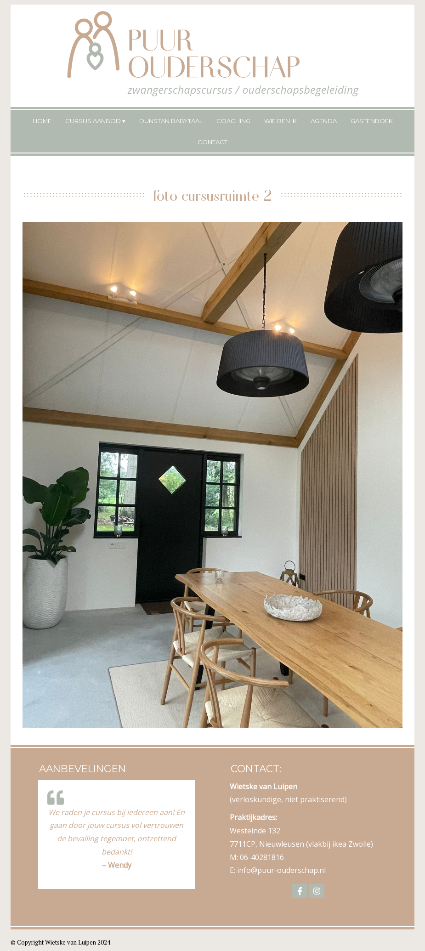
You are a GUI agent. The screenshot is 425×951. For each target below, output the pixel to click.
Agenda (324, 121)
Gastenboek (372, 121)
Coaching (233, 121)
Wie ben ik (280, 121)
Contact (212, 142)
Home (42, 121)
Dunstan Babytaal (171, 121)
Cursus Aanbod (93, 121)
